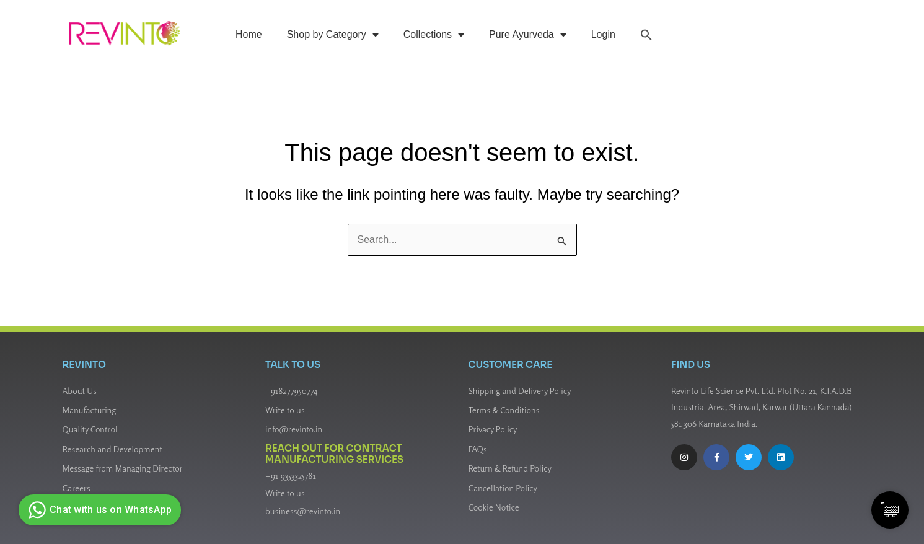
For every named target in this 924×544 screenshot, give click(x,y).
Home (248, 34)
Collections (433, 35)
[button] (646, 34)
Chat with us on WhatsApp (98, 510)
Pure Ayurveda (527, 35)
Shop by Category (333, 35)
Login (603, 34)
